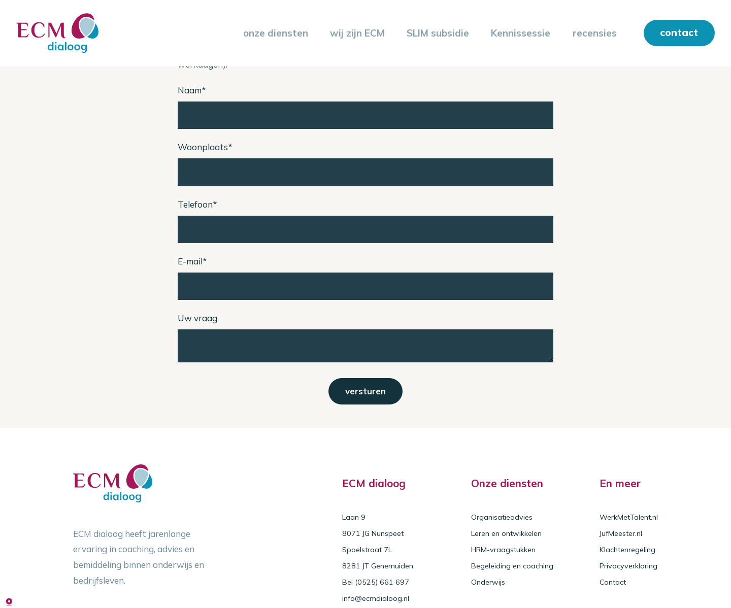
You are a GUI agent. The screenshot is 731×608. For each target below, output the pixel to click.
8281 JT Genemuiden (377, 565)
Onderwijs (488, 582)
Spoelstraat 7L (367, 549)
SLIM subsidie (438, 33)
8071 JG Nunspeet (373, 533)
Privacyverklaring (628, 565)
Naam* (192, 90)
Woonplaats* (205, 147)
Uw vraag (197, 318)
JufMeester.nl (621, 533)
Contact (613, 582)
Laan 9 (354, 517)
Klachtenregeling (627, 549)
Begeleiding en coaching (512, 565)
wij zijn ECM (357, 33)
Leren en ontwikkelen (506, 533)
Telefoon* (197, 204)
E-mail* (192, 261)
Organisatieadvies (502, 517)
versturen (365, 391)
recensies (595, 33)
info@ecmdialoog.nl (375, 598)
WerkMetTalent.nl (629, 517)
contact (679, 32)
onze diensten (275, 33)
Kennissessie (520, 33)
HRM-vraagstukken (503, 549)
